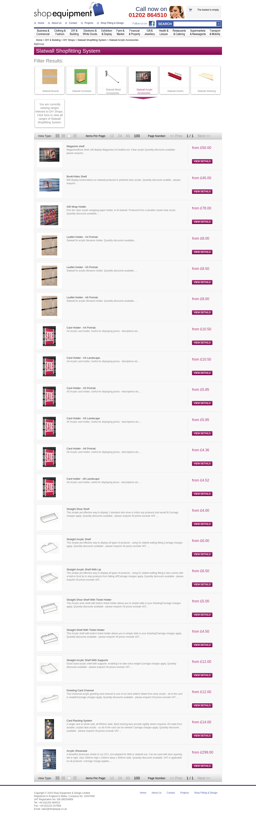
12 (112, 136)
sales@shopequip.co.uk (54, 809)
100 (137, 136)
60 (128, 136)
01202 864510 (148, 15)
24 (120, 136)
